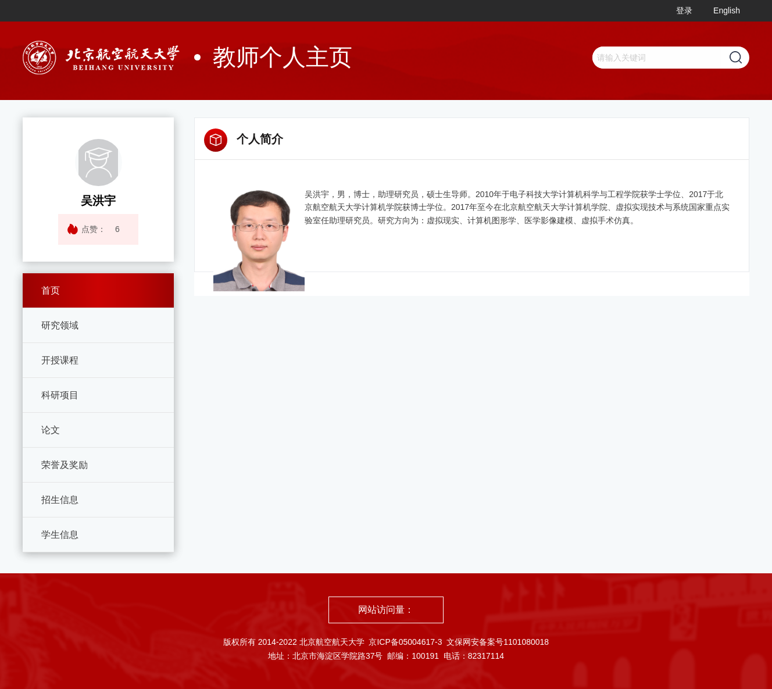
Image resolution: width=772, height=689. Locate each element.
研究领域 (59, 325)
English (726, 10)
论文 (50, 430)
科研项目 (59, 395)
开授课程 (59, 360)
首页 (50, 290)
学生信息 (59, 535)
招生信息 (59, 500)
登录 (684, 10)
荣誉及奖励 (64, 465)
